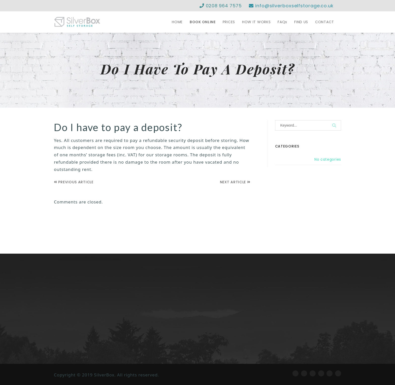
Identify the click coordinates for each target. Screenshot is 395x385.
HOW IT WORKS (256, 21)
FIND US (301, 21)
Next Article (235, 182)
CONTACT (324, 21)
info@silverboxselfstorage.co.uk (291, 6)
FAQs (282, 21)
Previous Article (73, 182)
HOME (177, 21)
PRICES (229, 21)
